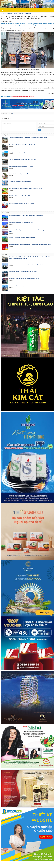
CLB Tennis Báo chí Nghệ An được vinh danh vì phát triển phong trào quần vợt (24, 278)
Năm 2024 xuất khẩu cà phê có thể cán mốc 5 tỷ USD (19, 195)
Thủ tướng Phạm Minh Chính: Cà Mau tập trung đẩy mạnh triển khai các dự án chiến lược (26, 264)
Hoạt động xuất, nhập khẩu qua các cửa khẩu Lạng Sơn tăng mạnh (22, 144)
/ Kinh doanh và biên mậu (10, 13)
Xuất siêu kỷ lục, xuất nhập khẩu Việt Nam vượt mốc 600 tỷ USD (21, 203)
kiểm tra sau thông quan (15, 96)
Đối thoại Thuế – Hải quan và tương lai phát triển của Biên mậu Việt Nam (23, 271)
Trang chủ (3, 13)
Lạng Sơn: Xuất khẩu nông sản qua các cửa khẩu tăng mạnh (20, 174)
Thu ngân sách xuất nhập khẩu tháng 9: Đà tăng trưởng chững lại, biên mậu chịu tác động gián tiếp (28, 137)
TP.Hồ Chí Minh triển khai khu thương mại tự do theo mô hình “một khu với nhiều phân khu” (26, 286)
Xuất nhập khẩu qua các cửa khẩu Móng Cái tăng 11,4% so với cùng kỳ (22, 152)
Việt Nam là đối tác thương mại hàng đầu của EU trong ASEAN (21, 222)
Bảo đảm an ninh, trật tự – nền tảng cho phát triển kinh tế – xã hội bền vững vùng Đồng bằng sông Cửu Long (30, 244)
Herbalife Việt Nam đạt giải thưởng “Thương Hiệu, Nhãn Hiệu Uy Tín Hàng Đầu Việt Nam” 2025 (27, 215)
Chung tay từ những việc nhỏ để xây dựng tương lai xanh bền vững (22, 237)
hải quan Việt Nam (23, 96)
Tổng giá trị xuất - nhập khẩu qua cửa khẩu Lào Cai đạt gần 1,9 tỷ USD (22, 159)
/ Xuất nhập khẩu (28, 13)
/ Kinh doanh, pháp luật (20, 13)
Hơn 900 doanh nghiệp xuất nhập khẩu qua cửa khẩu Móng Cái (21, 166)
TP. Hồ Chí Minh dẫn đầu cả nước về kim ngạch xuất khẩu (20, 181)
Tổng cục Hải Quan (31, 96)
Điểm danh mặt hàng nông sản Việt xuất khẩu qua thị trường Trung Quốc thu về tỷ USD (25, 188)
